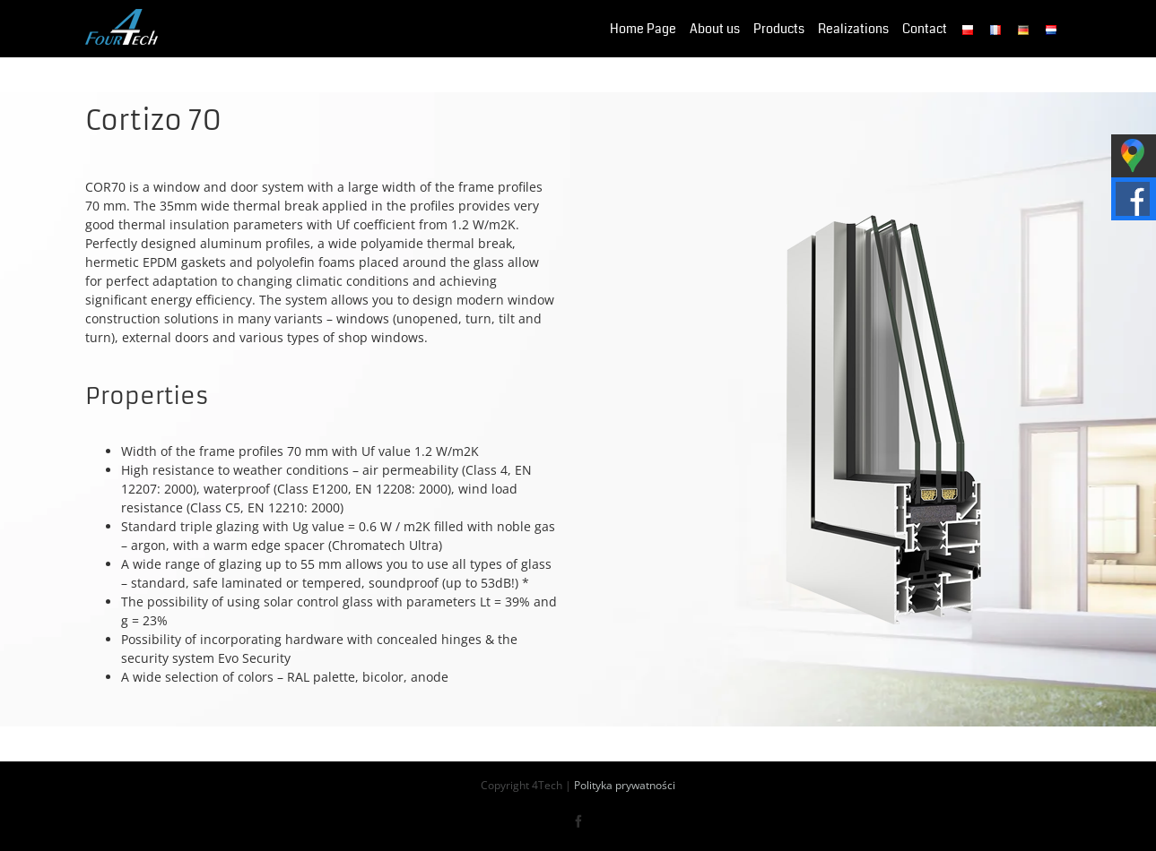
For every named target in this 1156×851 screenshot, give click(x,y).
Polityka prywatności (624, 785)
